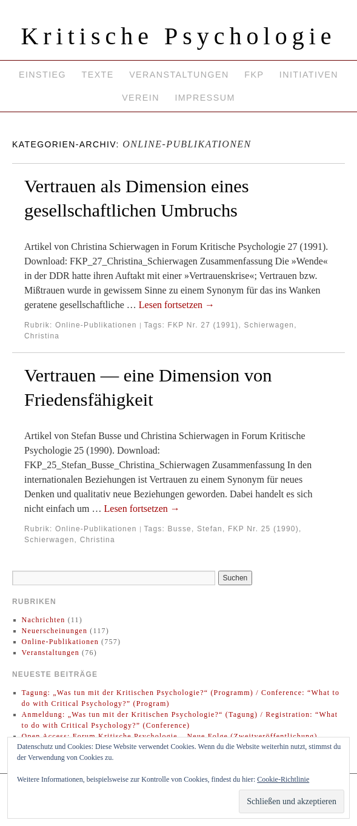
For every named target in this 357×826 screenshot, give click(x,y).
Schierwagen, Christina (69, 540)
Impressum (205, 97)
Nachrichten (43, 620)
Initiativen (308, 74)
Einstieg (42, 74)
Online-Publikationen (96, 325)
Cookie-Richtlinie (283, 779)
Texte (98, 74)
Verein (140, 97)
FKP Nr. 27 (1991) (203, 325)
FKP (254, 74)
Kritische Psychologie (178, 36)
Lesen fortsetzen (177, 305)
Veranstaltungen (179, 74)
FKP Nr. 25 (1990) (263, 529)
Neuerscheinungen (55, 630)
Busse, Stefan (195, 529)
